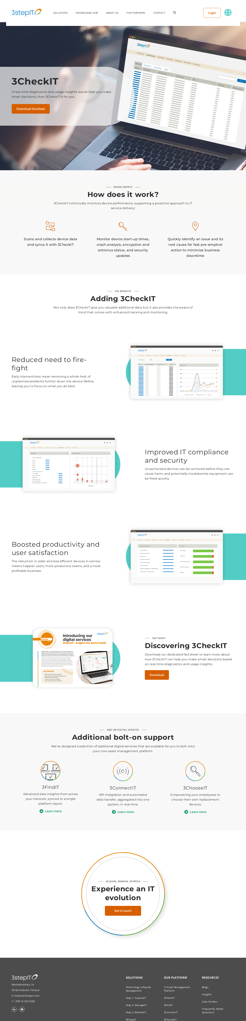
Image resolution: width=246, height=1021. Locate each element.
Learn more (53, 811)
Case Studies (209, 1001)
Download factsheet (31, 109)
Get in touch (123, 911)
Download (157, 675)
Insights (207, 994)
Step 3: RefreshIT (136, 1012)
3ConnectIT (171, 1012)
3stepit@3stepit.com (26, 995)
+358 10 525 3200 (24, 1001)
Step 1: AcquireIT (136, 998)
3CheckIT (169, 998)
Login (215, 13)
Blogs (205, 987)
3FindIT (168, 1005)
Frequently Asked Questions (212, 1010)
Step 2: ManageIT (136, 1005)
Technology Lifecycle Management (138, 988)
